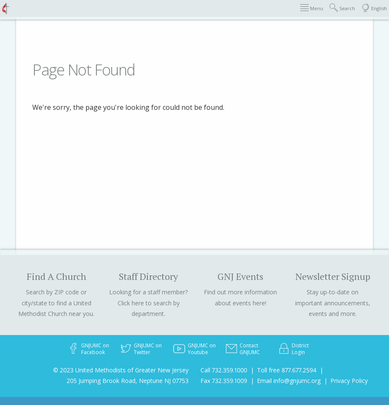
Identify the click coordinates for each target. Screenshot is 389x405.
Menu (311, 7)
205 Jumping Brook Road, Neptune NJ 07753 (128, 381)
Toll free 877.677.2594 (286, 370)
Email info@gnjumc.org (289, 381)
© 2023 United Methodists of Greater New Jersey (121, 370)
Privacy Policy (349, 381)
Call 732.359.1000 (223, 370)
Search (342, 7)
